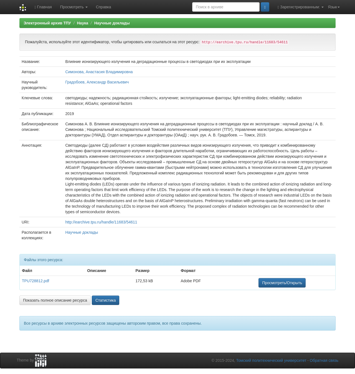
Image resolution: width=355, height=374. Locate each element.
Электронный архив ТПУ (47, 23)
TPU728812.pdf (35, 281)
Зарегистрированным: (301, 7)
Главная (43, 7)
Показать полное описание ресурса (55, 300)
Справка (103, 7)
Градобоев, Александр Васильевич (97, 82)
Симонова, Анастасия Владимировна (99, 72)
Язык (334, 7)
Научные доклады (112, 23)
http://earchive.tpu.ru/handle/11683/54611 (101, 222)
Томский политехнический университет (271, 360)
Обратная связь (324, 360)
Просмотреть (74, 7)
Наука (82, 23)
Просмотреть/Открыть (282, 283)
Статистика (105, 300)
